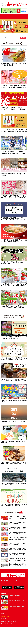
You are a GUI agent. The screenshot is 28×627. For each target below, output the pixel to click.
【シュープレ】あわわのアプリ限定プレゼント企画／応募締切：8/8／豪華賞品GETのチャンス (14, 337)
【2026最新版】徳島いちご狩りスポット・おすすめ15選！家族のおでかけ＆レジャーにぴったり (14, 306)
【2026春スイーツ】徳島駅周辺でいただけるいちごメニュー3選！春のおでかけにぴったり (13, 86)
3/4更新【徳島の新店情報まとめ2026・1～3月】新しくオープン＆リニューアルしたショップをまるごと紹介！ (13, 218)
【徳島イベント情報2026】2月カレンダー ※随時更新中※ (18, 544)
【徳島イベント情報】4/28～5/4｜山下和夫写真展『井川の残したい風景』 (13, 484)
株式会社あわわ (5, 616)
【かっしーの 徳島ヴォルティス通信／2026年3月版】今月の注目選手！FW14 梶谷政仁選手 (13, 152)
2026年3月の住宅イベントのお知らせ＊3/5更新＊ (13, 174)
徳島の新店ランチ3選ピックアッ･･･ (16, 601)
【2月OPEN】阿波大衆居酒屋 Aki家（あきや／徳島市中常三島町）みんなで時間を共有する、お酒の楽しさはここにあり (14, 463)
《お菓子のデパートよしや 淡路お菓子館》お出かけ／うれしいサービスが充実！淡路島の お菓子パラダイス (18, 549)
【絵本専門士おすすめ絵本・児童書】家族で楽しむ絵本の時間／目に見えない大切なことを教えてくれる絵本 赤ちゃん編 (14, 358)
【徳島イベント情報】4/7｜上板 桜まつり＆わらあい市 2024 (14, 401)
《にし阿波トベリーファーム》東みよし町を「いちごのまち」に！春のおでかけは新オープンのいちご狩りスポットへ (14, 284)
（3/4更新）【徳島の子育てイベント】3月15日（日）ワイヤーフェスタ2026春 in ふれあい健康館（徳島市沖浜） (14, 196)
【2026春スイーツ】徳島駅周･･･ (17, 606)
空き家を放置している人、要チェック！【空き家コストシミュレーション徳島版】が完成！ (18, 564)
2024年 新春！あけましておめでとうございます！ (13, 421)
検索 (23, 37)
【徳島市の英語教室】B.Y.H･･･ (17, 596)
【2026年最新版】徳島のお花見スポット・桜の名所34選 (17, 533)
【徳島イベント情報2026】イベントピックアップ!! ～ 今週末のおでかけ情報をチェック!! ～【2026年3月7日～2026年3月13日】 (13, 108)
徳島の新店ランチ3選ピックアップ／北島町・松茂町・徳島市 (13, 64)
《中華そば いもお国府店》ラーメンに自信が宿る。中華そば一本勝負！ (14, 240)
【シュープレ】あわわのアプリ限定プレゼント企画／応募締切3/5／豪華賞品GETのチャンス (18, 538)
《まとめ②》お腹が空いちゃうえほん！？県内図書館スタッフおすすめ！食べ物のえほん (14, 505)
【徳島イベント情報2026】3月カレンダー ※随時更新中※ (13, 262)
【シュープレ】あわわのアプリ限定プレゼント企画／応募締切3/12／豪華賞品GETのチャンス (14, 130)
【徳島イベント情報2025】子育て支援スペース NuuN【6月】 (13, 442)
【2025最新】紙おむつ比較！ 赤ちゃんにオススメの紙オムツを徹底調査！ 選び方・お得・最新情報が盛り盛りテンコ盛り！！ (18, 559)
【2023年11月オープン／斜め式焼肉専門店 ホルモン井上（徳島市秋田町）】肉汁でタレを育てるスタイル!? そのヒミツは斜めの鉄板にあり (14, 380)
